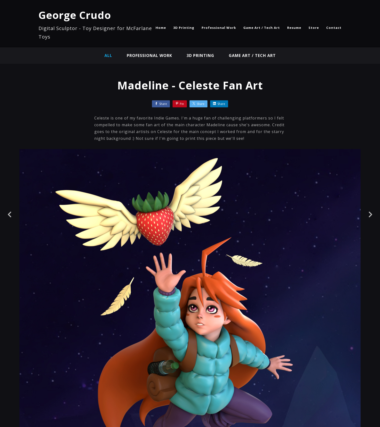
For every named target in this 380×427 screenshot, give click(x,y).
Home (161, 27)
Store (314, 27)
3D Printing (183, 27)
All (108, 55)
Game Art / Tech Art (261, 27)
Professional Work (219, 27)
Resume (294, 27)
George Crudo (75, 15)
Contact (333, 27)
